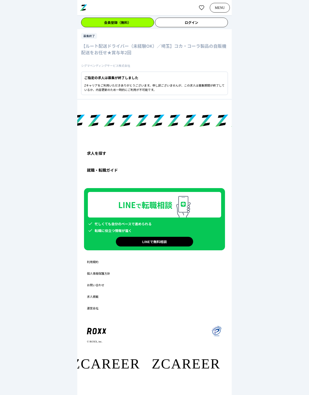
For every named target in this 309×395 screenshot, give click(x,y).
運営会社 (92, 308)
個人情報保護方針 (98, 273)
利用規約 (92, 262)
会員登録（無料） (117, 22)
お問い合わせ (95, 285)
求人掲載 (92, 297)
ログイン (191, 22)
